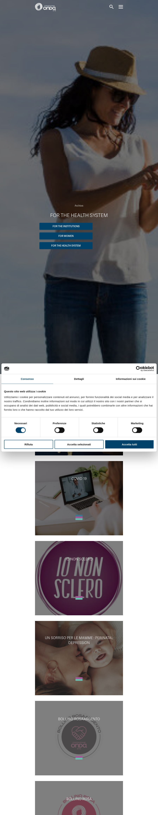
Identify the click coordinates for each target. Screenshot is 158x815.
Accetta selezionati (79, 444)
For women (66, 236)
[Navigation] (121, 6)
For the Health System (66, 245)
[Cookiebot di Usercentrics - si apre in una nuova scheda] (138, 368)
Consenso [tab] (27, 378)
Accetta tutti (129, 444)
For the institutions (66, 226)
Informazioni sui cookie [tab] (131, 378)
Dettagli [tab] (79, 378)
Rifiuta (28, 444)
